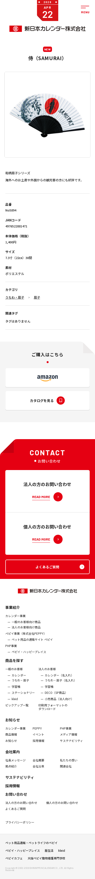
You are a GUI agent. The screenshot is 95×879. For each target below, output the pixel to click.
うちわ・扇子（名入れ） (61, 695)
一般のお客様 (14, 683)
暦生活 (49, 857)
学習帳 (16, 701)
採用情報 (38, 755)
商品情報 (11, 749)
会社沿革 (38, 781)
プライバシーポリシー (19, 837)
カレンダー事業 (15, 630)
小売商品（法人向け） (59, 713)
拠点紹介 (11, 781)
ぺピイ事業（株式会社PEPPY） (25, 648)
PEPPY (37, 743)
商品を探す (14, 675)
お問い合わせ (16, 808)
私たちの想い (68, 774)
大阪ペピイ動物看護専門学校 (46, 865)
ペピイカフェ (14, 865)
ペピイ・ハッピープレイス (29, 666)
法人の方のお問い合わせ (21, 817)
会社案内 (12, 766)
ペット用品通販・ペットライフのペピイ (31, 849)
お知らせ (12, 734)
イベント (38, 749)
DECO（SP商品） (56, 707)
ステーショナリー (23, 707)
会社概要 (38, 774)
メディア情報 (68, 749)
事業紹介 (12, 622)
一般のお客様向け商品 (26, 636)
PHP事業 (11, 660)
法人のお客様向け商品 (26, 642)
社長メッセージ (15, 774)
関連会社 (66, 781)
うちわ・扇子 (14, 297)
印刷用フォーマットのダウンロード (52, 721)
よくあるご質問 (15, 823)
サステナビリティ (71, 755)
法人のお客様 (47, 683)
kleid (15, 713)
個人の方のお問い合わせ (62, 817)
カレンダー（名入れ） (59, 689)
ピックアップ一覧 (17, 719)
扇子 (37, 297)
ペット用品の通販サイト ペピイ (32, 654)
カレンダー (19, 689)
